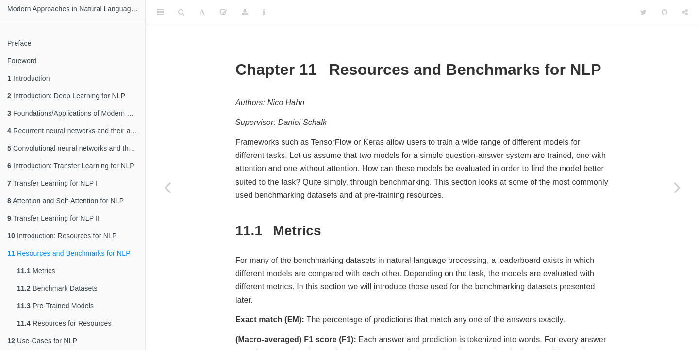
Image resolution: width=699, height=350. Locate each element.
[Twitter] (643, 12)
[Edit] (223, 12)
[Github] (664, 12)
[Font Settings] (202, 12)
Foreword (22, 61)
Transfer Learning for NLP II (53, 218)
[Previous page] (167, 187)
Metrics (36, 271)
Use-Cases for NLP (42, 341)
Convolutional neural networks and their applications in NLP (76, 148)
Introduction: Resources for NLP (61, 236)
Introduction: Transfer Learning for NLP (70, 166)
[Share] (685, 12)
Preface (19, 43)
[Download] (244, 12)
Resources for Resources (64, 323)
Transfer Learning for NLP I (52, 183)
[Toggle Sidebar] (160, 12)
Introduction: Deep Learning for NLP (66, 96)
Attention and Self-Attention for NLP (65, 201)
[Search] (181, 12)
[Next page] (677, 187)
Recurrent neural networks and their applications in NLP (76, 131)
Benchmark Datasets (57, 288)
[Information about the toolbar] (263, 12)
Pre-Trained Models (55, 306)
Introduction (28, 78)
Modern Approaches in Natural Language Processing (76, 9)
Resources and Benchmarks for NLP (69, 253)
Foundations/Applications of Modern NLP (73, 113)
